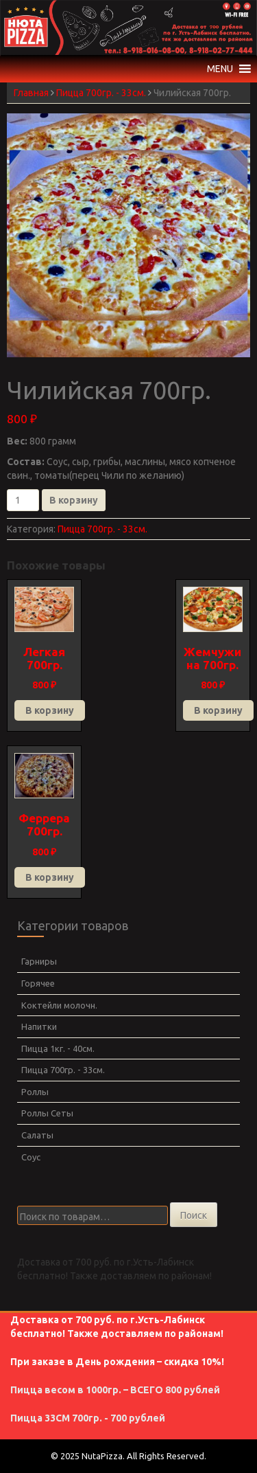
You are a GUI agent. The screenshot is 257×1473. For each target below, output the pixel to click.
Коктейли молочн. (59, 1005)
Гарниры (39, 961)
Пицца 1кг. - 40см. (58, 1048)
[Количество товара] (23, 500)
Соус (30, 1157)
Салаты (37, 1135)
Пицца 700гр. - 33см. (101, 92)
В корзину (73, 500)
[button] (220, 68)
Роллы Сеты (47, 1113)
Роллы (35, 1092)
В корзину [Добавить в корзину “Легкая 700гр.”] (49, 710)
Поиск (193, 1215)
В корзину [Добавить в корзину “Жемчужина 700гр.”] (218, 710)
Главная (31, 92)
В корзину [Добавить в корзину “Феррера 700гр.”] (49, 877)
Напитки (39, 1026)
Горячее (38, 983)
